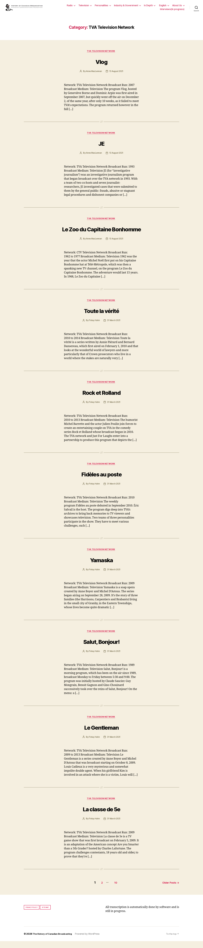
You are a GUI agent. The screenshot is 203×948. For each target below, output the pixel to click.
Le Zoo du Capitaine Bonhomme (101, 233)
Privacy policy (32, 914)
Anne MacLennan (93, 74)
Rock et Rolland (101, 397)
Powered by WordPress (91, 940)
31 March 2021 (114, 325)
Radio (70, 6)
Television (83, 6)
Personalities (101, 6)
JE (101, 146)
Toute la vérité (101, 315)
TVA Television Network (101, 54)
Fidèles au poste (101, 479)
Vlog (101, 64)
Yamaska (101, 566)
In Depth (148, 6)
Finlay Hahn (94, 325)
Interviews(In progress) (172, 10)
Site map (45, 914)
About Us (177, 6)
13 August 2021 (116, 74)
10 (113, 889)
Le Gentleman (101, 734)
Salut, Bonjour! (101, 648)
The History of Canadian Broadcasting (54, 940)
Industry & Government (126, 6)
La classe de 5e (101, 816)
